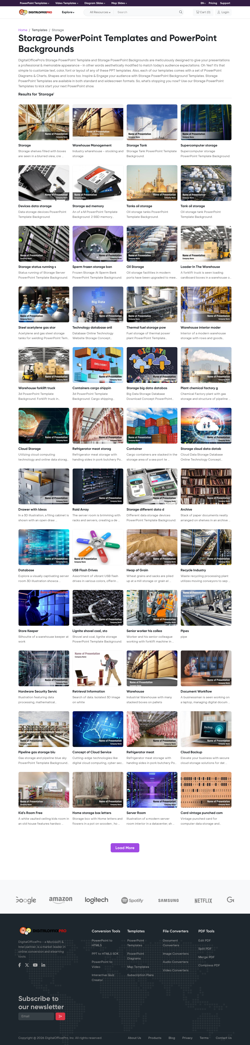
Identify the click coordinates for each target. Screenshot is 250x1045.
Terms (204, 1038)
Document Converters (171, 943)
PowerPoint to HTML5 (102, 943)
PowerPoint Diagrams (135, 956)
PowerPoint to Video (102, 964)
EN (202, 3)
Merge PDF (206, 957)
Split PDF (205, 949)
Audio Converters (175, 962)
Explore (67, 12)
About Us (134, 1038)
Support (225, 3)
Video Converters (175, 970)
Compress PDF (209, 965)
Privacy (187, 1038)
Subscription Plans (140, 975)
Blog (172, 1038)
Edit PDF (204, 940)
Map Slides (118, 3)
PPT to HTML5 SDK (105, 954)
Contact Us (224, 1038)
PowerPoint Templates (33, 3)
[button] (223, 12)
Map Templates (138, 967)
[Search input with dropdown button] (148, 12)
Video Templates (65, 3)
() (203, 12)
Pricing (213, 3)
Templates (39, 30)
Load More (125, 847)
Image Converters (176, 954)
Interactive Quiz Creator (103, 977)
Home (22, 30)
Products (154, 1038)
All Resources (99, 12)
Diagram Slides (93, 3)
